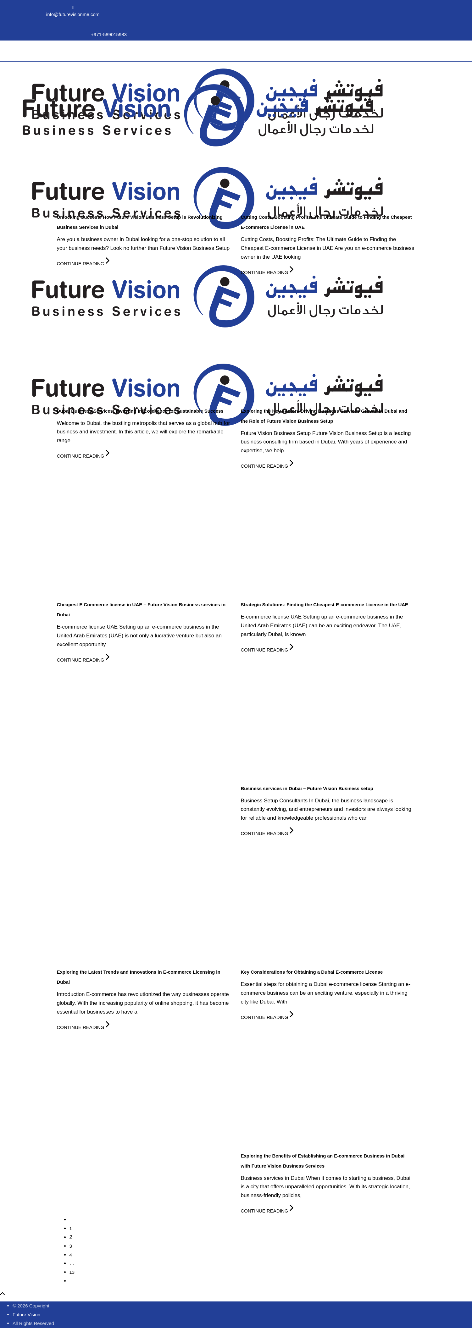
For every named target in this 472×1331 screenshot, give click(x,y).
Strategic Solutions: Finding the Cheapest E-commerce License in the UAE (324, 604)
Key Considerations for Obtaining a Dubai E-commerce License (312, 972)
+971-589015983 (109, 34)
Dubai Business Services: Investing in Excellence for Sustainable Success (140, 411)
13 (72, 1272)
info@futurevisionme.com (72, 14)
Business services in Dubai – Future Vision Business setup (307, 788)
